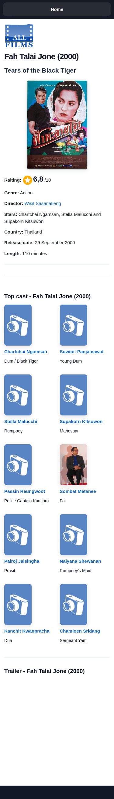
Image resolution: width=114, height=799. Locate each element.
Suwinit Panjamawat (82, 351)
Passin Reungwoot (24, 491)
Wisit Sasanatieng (43, 203)
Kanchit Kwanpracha (26, 630)
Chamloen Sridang (80, 630)
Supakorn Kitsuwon (81, 421)
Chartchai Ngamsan (25, 351)
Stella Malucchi (20, 421)
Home (57, 9)
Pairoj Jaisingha (21, 561)
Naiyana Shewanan (80, 561)
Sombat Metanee (78, 491)
